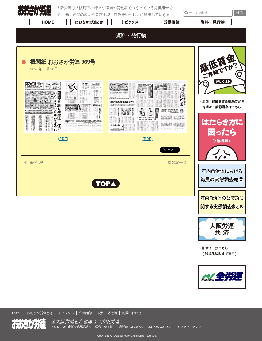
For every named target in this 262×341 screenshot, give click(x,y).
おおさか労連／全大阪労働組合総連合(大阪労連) (34, 10)
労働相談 (171, 22)
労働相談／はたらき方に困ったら (222, 137)
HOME (17, 313)
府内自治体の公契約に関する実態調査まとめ (222, 202)
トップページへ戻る (48, 22)
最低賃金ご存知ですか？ (222, 70)
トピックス (130, 22)
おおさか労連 (29, 323)
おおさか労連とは (89, 22)
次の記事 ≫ (178, 162)
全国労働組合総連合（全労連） (222, 277)
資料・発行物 (213, 22)
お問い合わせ (131, 313)
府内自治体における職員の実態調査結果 (222, 176)
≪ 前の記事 (33, 162)
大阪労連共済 (222, 229)
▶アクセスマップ (189, 326)
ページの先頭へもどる (106, 183)
